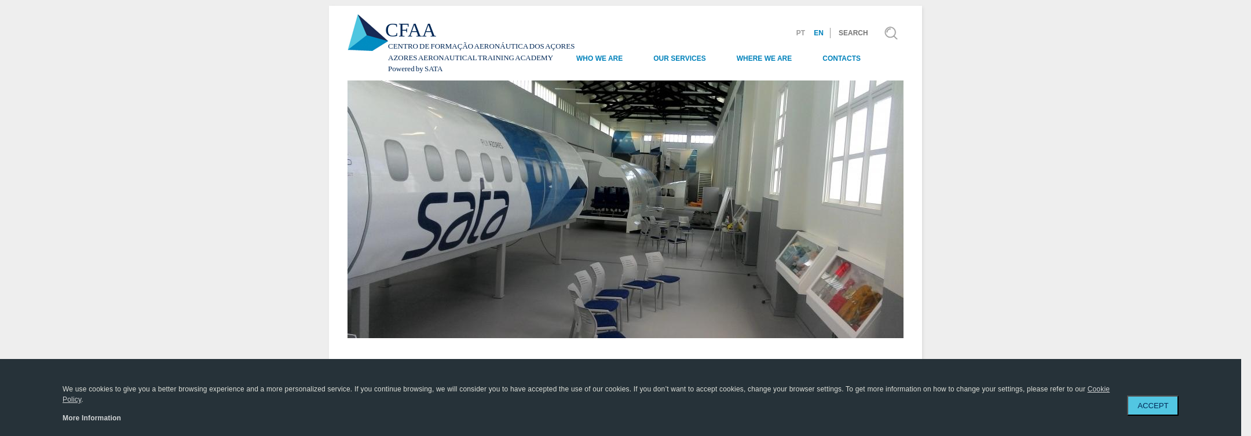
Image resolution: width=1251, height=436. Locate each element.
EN (819, 33)
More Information (92, 418)
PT (800, 33)
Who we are (599, 58)
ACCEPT (1153, 405)
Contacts (841, 58)
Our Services (679, 58)
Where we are (764, 58)
